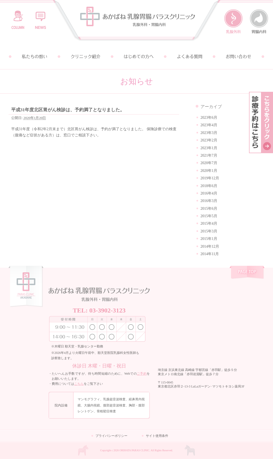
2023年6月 (208, 118)
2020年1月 (208, 171)
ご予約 (142, 373)
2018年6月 (208, 186)
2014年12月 (209, 246)
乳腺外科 (233, 21)
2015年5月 (208, 216)
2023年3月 (208, 133)
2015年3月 (208, 231)
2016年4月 (208, 193)
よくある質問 (187, 56)
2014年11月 (209, 254)
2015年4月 (208, 223)
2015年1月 (208, 239)
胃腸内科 (259, 21)
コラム (18, 17)
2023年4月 (208, 125)
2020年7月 (208, 163)
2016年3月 (208, 201)
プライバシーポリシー (111, 435)
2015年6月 (208, 209)
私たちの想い (34, 56)
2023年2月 (208, 140)
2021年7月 (208, 155)
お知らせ (41, 17)
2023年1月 (208, 148)
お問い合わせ (238, 56)
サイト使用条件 (157, 435)
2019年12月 (209, 178)
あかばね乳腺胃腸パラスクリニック (136, 22)
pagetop (247, 273)
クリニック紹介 (85, 56)
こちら (79, 384)
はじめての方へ (136, 56)
